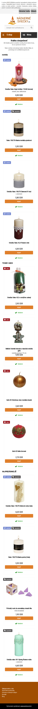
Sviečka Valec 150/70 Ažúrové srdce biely (19, 506)
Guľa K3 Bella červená (19, 451)
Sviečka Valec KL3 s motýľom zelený (19, 297)
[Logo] (19, 20)
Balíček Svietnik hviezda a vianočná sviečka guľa (19, 350)
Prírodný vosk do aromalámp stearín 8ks (19, 608)
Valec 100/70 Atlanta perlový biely (19, 557)
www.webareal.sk (26, 706)
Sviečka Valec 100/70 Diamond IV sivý (19, 192)
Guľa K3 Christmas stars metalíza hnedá (19, 400)
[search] (31, 28)
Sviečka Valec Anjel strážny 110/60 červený (19, 89)
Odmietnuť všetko (24, 11)
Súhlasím (33, 11)
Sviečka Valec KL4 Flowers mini (19, 243)
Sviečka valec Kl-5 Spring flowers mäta (19, 660)
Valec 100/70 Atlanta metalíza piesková (19, 140)
